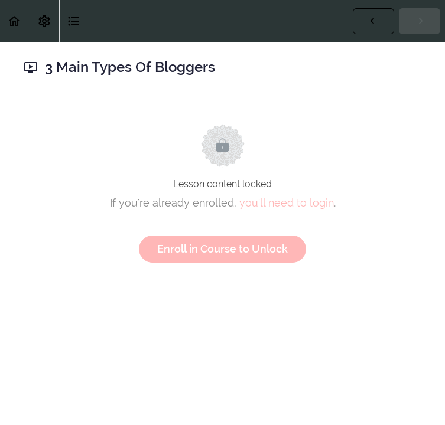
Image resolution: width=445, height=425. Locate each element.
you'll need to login (286, 203)
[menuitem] (44, 21)
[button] (15, 21)
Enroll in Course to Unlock (222, 249)
